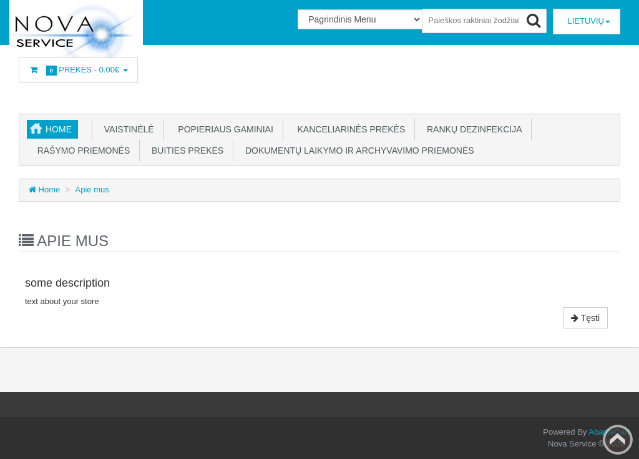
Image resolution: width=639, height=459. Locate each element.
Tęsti (585, 318)
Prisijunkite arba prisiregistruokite (224, 71)
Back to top (618, 440)
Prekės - (78, 70)
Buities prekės (185, 150)
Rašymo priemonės (80, 150)
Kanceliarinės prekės (347, 129)
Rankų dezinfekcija (472, 129)
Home (59, 129)
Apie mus (92, 189)
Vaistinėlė (126, 129)
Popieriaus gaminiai (222, 129)
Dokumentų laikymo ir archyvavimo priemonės (357, 150)
